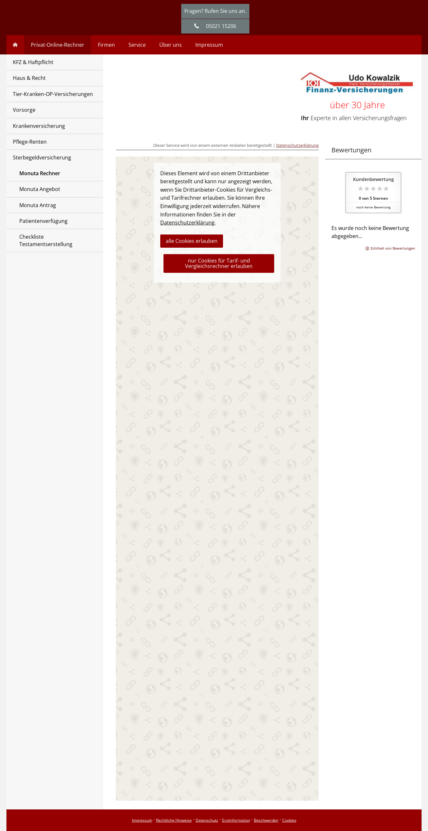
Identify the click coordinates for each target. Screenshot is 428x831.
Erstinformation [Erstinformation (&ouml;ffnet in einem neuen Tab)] (236, 820)
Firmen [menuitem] (106, 44)
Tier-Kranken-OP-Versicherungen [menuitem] (53, 94)
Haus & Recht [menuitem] (29, 77)
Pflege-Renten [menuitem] (30, 141)
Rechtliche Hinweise (174, 820)
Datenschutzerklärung (297, 145)
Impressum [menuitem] (209, 44)
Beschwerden (266, 820)
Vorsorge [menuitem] (24, 109)
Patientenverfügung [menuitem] (43, 220)
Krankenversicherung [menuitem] (39, 125)
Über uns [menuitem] (170, 44)
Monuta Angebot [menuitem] (39, 189)
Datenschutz (207, 820)
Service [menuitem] (137, 44)
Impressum (142, 820)
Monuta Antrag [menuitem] (37, 205)
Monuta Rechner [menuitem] (39, 173)
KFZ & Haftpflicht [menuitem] (33, 62)
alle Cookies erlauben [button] (192, 240)
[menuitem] (15, 44)
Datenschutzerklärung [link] (187, 222)
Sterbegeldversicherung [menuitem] (42, 157)
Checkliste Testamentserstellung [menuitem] (45, 240)
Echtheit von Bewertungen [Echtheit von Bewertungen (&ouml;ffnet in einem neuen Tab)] (393, 248)
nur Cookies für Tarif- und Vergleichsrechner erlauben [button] (219, 263)
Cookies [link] (289, 820)
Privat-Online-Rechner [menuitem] (57, 44)
